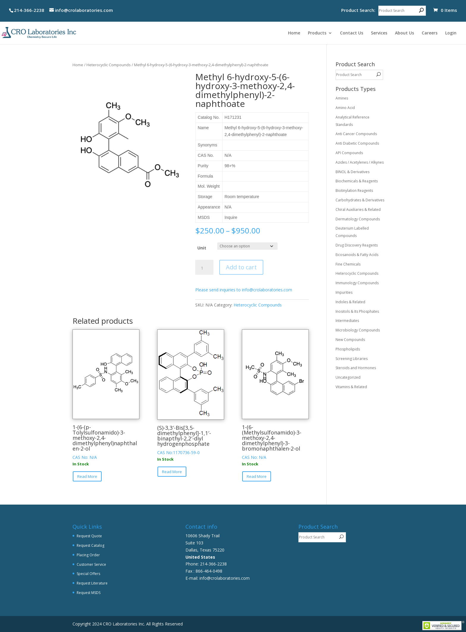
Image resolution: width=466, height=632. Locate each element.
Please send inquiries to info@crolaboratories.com (243, 290)
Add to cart (241, 267)
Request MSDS (88, 592)
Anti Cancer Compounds (356, 133)
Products (317, 33)
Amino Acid (345, 107)
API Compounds (349, 152)
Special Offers (88, 573)
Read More (87, 476)
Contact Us (351, 33)
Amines (342, 98)
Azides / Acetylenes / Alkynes (360, 162)
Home (294, 33)
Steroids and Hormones (356, 367)
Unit (201, 248)
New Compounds (350, 339)
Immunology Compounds (357, 282)
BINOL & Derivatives (352, 171)
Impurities (344, 292)
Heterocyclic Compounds (108, 64)
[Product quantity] (204, 268)
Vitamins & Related (351, 386)
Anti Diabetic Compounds (357, 143)
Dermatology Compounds (358, 219)
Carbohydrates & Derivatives (360, 200)
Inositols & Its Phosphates (357, 311)
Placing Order (88, 554)
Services (379, 33)
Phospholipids (348, 349)
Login (450, 33)
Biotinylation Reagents (354, 190)
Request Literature (92, 583)
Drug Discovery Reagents (357, 245)
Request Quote (89, 535)
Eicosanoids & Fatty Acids (357, 254)
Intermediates (347, 320)
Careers (429, 33)
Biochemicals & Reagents (357, 181)
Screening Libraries (352, 358)
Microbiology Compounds (358, 330)
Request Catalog (90, 545)
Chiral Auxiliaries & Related (358, 209)
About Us (404, 33)
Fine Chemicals (348, 264)
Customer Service (91, 564)
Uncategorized (348, 377)
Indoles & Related (350, 301)
